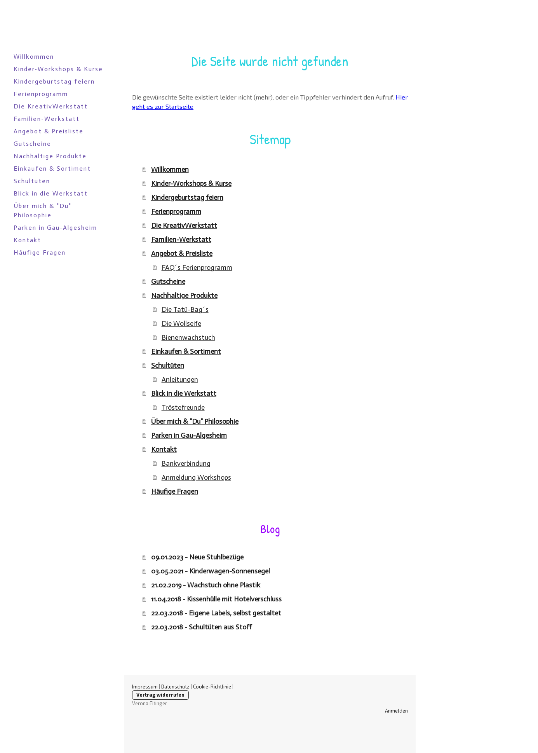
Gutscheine (32, 143)
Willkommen (34, 56)
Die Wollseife (181, 323)
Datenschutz (175, 686)
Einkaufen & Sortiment (52, 168)
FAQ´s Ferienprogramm (197, 267)
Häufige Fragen (40, 252)
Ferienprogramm (41, 94)
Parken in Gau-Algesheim (55, 227)
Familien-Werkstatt (47, 118)
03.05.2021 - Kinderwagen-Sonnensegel (210, 571)
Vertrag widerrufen (160, 695)
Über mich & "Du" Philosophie (42, 210)
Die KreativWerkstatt (51, 106)
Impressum (145, 686)
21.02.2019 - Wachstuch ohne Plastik (205, 585)
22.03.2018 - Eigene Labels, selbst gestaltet (216, 613)
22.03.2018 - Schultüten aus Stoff (201, 627)
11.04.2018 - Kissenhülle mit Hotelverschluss (216, 599)
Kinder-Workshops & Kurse (58, 69)
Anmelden (396, 711)
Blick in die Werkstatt (51, 193)
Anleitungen (180, 379)
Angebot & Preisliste (49, 131)
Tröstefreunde (183, 407)
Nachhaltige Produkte (50, 156)
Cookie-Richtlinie (212, 686)
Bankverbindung (186, 463)
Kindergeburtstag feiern (54, 81)
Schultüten (32, 181)
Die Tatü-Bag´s (185, 309)
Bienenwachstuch (188, 337)
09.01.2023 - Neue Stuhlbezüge (197, 557)
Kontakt (27, 240)
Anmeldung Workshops (196, 477)
